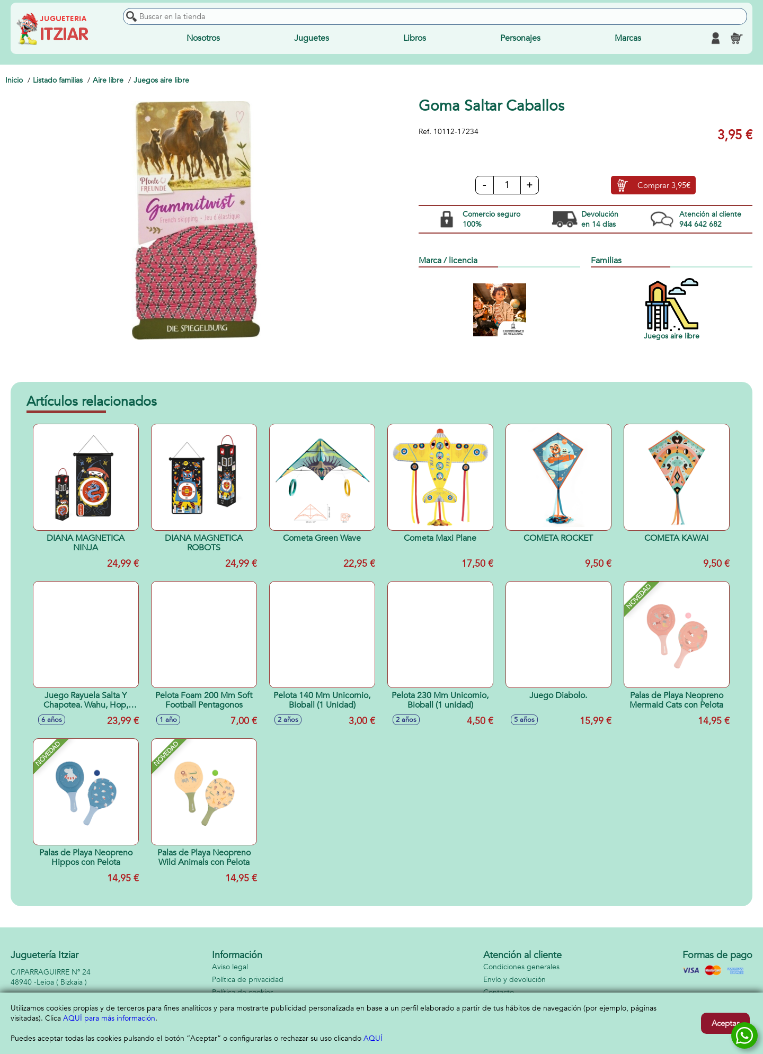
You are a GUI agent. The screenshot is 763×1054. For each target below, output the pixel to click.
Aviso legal (230, 967)
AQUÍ (373, 1038)
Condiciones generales (521, 967)
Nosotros (203, 38)
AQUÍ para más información (109, 1018)
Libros (414, 38)
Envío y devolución (514, 980)
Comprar (663, 185)
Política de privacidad (247, 980)
